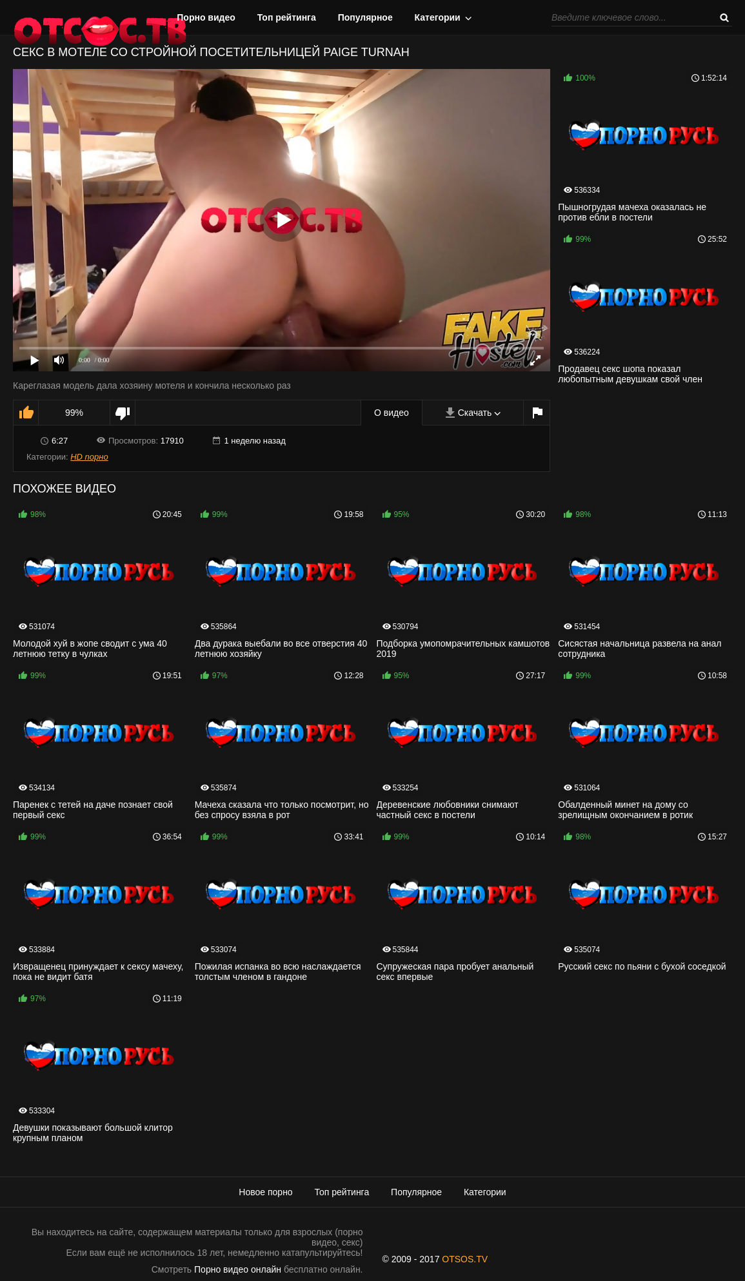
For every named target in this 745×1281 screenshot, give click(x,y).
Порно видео (206, 17)
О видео (391, 412)
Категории (438, 17)
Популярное (365, 17)
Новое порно (265, 1192)
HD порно (89, 457)
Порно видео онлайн (237, 1269)
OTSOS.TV (465, 1259)
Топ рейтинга (286, 17)
